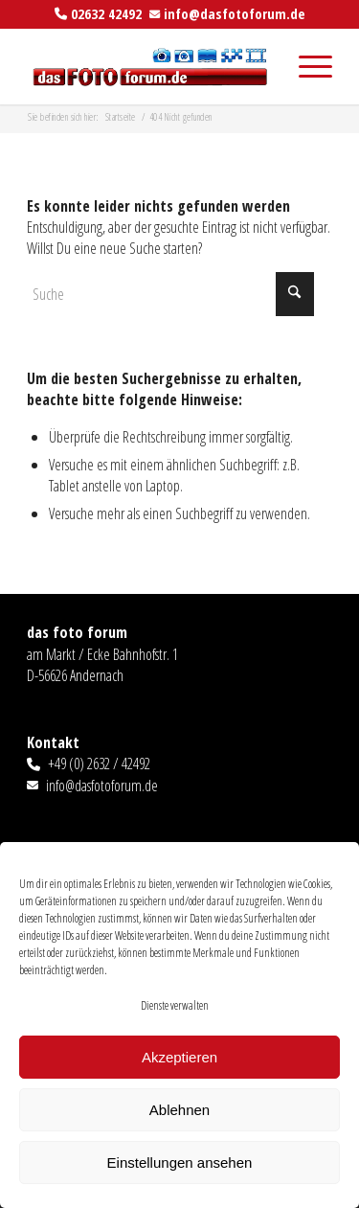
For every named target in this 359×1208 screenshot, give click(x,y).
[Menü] (306, 66)
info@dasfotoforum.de (234, 13)
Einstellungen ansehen (180, 1162)
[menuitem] (306, 66)
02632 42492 (106, 13)
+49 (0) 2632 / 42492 (99, 763)
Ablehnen (179, 1110)
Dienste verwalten (175, 1005)
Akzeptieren (179, 1057)
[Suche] (170, 294)
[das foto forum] (149, 66)
